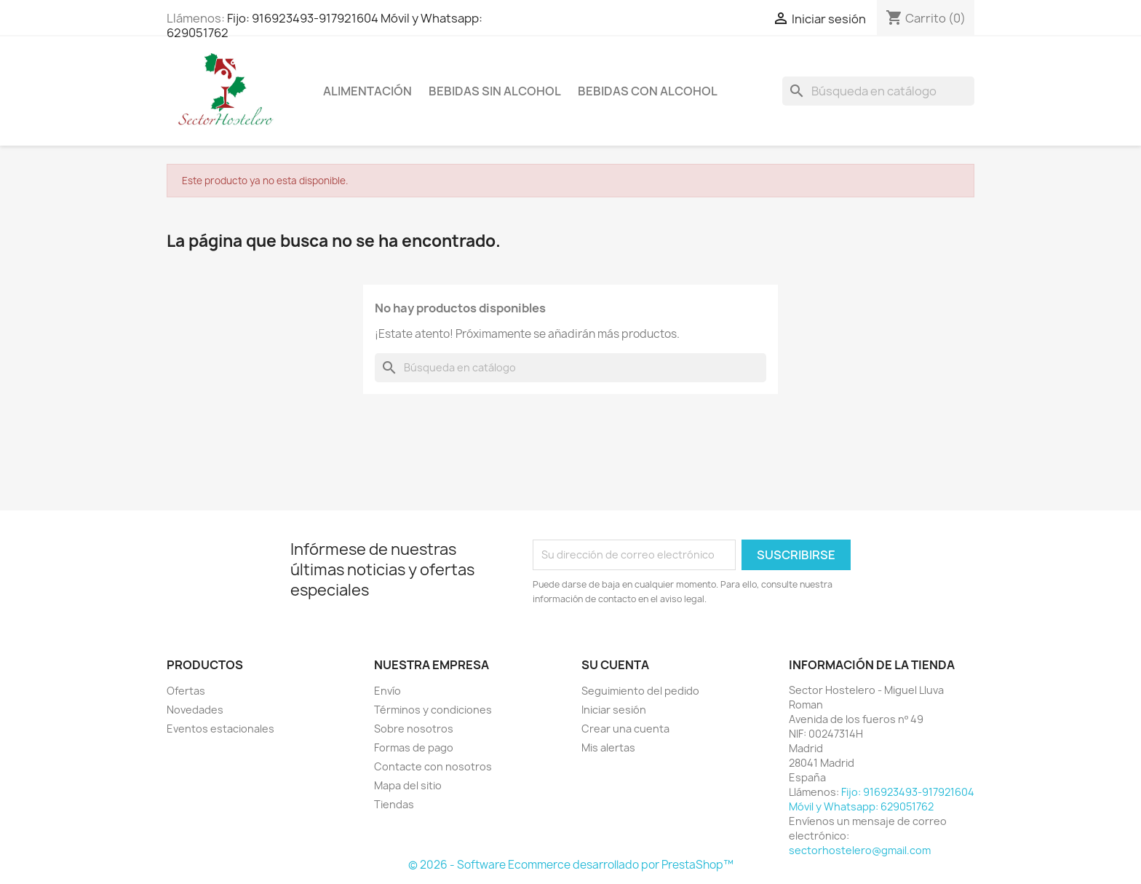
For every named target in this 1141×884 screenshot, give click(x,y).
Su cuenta (615, 665)
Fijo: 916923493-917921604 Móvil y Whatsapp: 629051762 (324, 25)
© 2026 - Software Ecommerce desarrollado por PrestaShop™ (571, 864)
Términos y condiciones (433, 710)
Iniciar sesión (613, 710)
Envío (387, 691)
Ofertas (186, 691)
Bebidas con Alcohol (647, 91)
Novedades (195, 710)
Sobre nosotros (413, 728)
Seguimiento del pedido (640, 691)
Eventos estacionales (220, 728)
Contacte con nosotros (433, 766)
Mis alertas (608, 747)
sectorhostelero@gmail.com (860, 850)
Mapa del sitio (408, 785)
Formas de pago (413, 747)
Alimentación (367, 91)
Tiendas (394, 804)
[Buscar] (878, 91)
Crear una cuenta (625, 728)
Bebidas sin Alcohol (495, 91)
